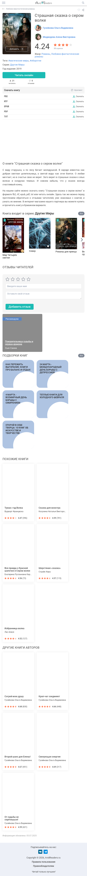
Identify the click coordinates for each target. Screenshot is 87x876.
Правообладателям (43, 866)
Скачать (80, 96)
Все (81, 214)
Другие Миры (17, 64)
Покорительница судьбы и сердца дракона (19, 343)
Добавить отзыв (20, 307)
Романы (46, 54)
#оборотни (35, 60)
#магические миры (18, 60)
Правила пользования (43, 861)
